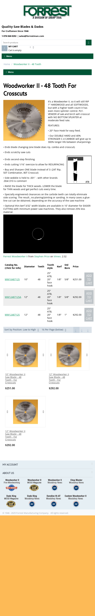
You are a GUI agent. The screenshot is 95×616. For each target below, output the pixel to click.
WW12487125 (12, 314)
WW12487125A (13, 297)
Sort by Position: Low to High (21, 330)
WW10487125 (12, 279)
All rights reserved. (59, 512)
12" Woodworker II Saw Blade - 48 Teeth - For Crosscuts (59, 378)
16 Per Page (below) (54, 330)
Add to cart (89, 279)
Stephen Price (42, 256)
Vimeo (57, 256)
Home (7, 64)
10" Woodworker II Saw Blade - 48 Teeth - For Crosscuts (15, 378)
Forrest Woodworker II (15, 256)
